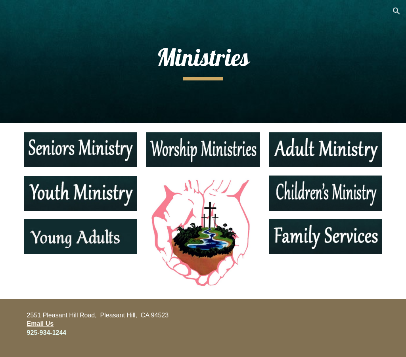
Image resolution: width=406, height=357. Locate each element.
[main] (203, 61)
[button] (396, 11)
